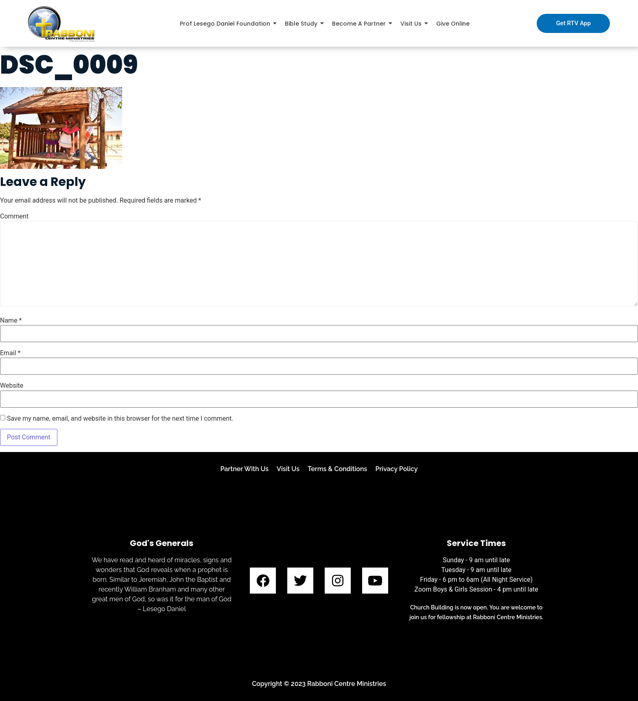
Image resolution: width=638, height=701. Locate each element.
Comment (14, 216)
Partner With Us (244, 469)
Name (11, 320)
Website (11, 385)
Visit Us (288, 469)
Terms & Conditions (337, 469)
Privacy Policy (396, 469)
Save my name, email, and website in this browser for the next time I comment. (120, 418)
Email (10, 353)
